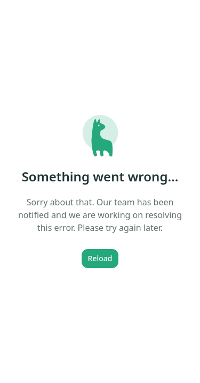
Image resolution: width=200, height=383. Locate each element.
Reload (100, 258)
